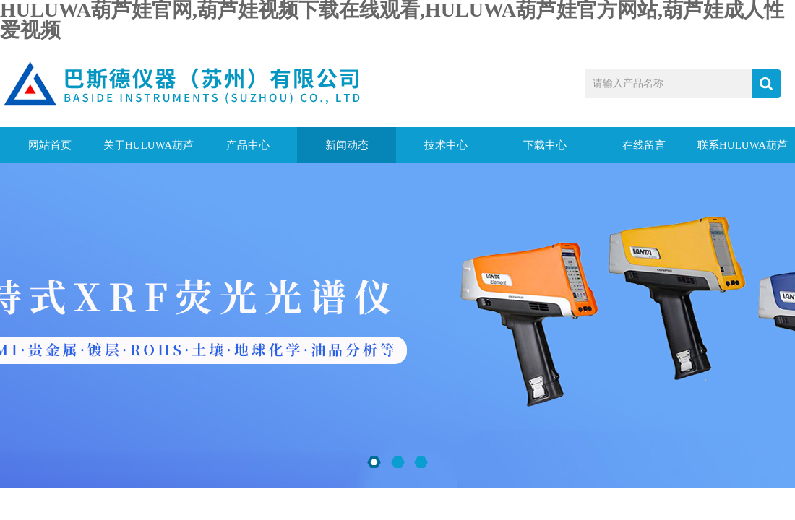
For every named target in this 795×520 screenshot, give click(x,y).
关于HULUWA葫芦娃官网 (148, 151)
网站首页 (50, 145)
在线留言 (644, 145)
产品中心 (248, 145)
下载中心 (545, 145)
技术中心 (446, 145)
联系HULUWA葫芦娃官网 (742, 151)
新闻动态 (347, 145)
